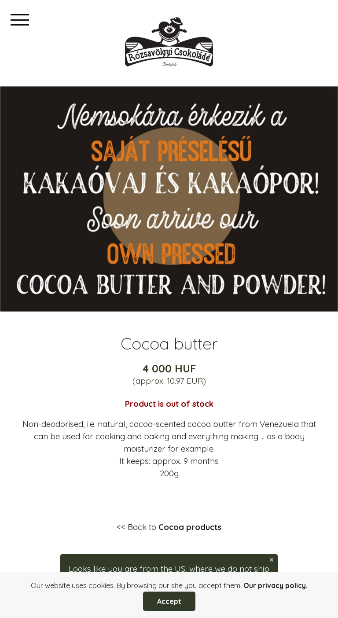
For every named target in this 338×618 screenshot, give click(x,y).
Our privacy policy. (275, 585)
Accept (169, 601)
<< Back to (169, 527)
